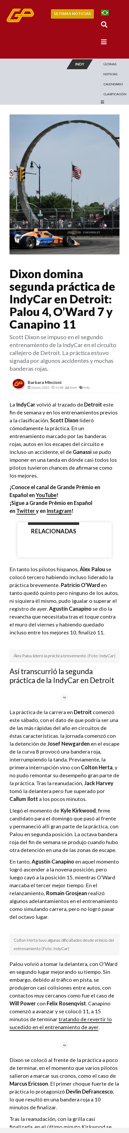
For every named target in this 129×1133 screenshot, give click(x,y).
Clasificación (114, 94)
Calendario (113, 84)
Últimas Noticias (72, 13)
